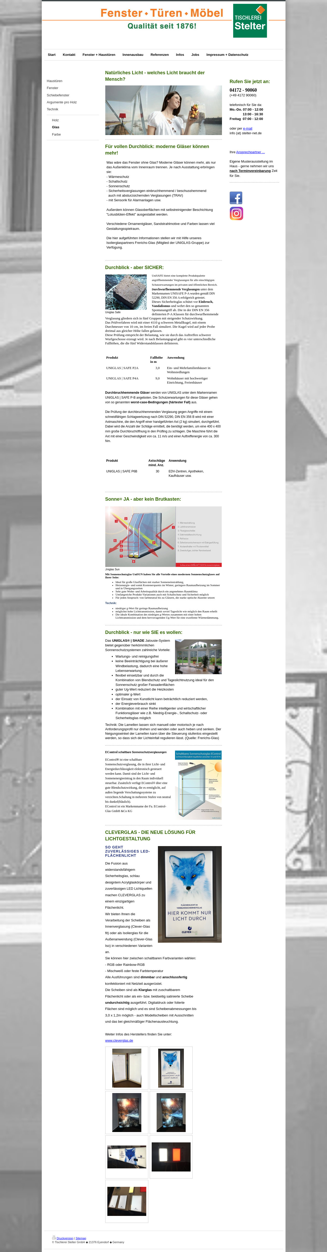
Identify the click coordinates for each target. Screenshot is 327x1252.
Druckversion (62, 1238)
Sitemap (81, 1238)
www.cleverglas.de (119, 1040)
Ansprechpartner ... (250, 152)
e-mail (247, 128)
